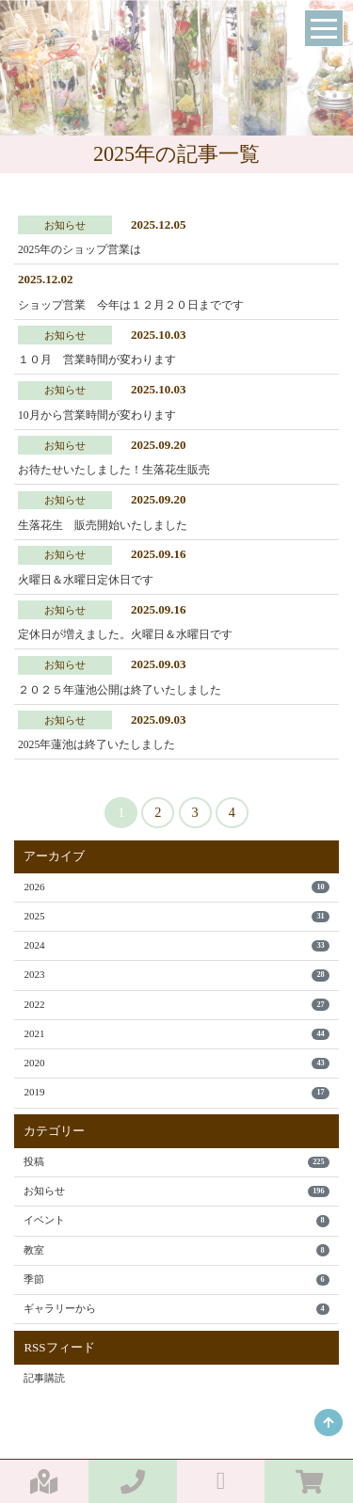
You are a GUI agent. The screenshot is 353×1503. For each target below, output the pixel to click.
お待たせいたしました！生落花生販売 (114, 470)
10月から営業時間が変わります (97, 415)
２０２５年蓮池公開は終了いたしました (119, 690)
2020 (176, 1063)
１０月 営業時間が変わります (97, 360)
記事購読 (44, 1377)
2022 (176, 1005)
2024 (176, 945)
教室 (176, 1250)
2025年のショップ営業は (79, 250)
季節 (176, 1279)
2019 (176, 1092)
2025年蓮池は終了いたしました (96, 745)
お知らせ (176, 1191)
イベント (176, 1220)
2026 (176, 887)
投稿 (176, 1162)
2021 (176, 1034)
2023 (176, 974)
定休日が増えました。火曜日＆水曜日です (125, 635)
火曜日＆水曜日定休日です (85, 580)
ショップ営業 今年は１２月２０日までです (131, 305)
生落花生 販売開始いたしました (102, 526)
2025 (176, 916)
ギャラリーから (176, 1309)
